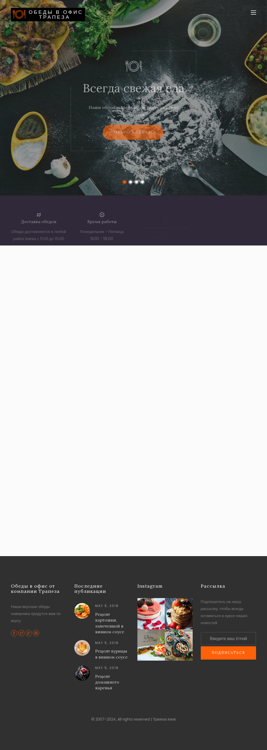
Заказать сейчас (133, 136)
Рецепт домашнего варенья (107, 682)
